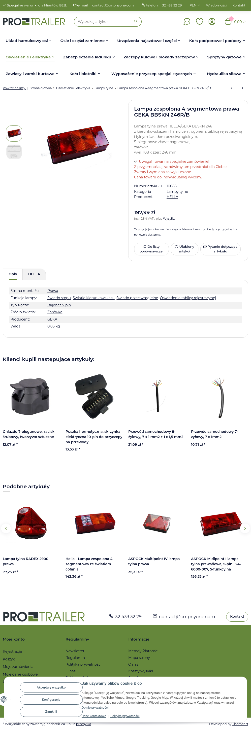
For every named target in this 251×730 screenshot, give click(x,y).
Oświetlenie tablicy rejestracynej (188, 298)
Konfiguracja (51, 699)
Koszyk (9, 659)
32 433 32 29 (172, 5)
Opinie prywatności (95, 707)
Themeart (240, 724)
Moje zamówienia (18, 666)
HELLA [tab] (34, 274)
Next (245, 528)
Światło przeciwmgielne (137, 298)
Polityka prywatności (126, 716)
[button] (199, 22)
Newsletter (74, 651)
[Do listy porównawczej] (151, 249)
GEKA (52, 319)
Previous (6, 528)
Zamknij (51, 711)
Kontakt (239, 5)
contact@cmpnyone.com (113, 5)
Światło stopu (59, 298)
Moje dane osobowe (20, 674)
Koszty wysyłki (140, 671)
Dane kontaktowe (94, 716)
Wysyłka (169, 218)
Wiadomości (216, 5)
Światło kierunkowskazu (94, 298)
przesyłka (83, 724)
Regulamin (75, 657)
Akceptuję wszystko (51, 687)
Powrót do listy (14, 88)
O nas (70, 671)
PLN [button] (192, 5)
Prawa (52, 290)
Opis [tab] (13, 274)
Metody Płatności (143, 651)
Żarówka (54, 312)
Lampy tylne (177, 191)
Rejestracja (12, 651)
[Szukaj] (102, 22)
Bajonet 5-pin (59, 305)
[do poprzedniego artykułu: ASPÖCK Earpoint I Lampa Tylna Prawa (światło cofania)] (231, 88)
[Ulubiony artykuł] (184, 249)
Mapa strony (139, 657)
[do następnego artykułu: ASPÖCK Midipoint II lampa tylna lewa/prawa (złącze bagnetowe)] (242, 88)
